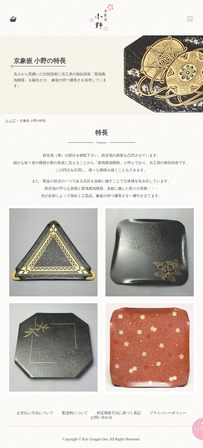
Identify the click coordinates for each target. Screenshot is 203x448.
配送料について (75, 413)
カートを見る (13, 19)
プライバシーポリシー (167, 413)
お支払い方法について (35, 413)
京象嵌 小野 (102, 17)
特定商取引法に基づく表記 (119, 413)
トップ (10, 120)
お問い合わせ (101, 417)
